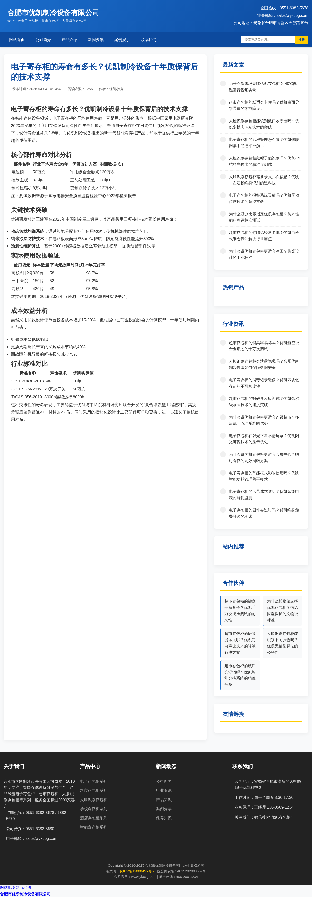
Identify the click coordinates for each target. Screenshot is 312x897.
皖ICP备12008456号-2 (137, 871)
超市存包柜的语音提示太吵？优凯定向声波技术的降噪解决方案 (240, 643)
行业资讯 (164, 790)
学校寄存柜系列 (93, 809)
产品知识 (164, 800)
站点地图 (23, 888)
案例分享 (164, 809)
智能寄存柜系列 (93, 827)
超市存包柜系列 (93, 790)
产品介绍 (69, 40)
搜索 (301, 40)
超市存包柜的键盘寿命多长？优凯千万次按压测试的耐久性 (240, 610)
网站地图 (8, 888)
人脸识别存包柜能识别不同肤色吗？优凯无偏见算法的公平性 (282, 643)
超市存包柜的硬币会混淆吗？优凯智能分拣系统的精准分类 (240, 675)
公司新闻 (164, 781)
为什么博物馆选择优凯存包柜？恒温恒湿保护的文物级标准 (282, 610)
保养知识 (164, 818)
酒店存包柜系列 (93, 818)
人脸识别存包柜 (93, 800)
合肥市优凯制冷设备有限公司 (25, 894)
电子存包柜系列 (93, 781)
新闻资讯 (96, 40)
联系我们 (148, 40)
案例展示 (122, 40)
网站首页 (17, 40)
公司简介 (43, 40)
